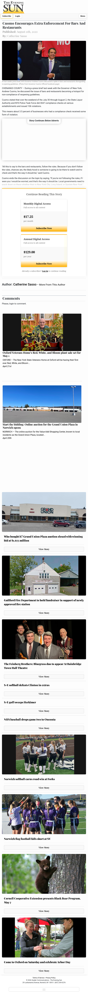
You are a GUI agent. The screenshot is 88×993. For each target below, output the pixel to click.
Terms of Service (39, 978)
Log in (45, 271)
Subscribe (6, 16)
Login (17, 16)
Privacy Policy (51, 978)
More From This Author (52, 284)
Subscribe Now (44, 228)
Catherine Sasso (25, 284)
